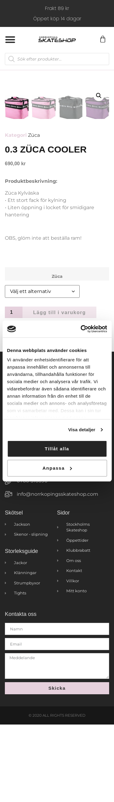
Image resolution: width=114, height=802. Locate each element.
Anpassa (57, 468)
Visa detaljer (81, 429)
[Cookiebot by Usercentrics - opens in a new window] (81, 329)
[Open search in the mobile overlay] (57, 59)
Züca (34, 213)
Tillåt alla (57, 448)
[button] (10, 39)
